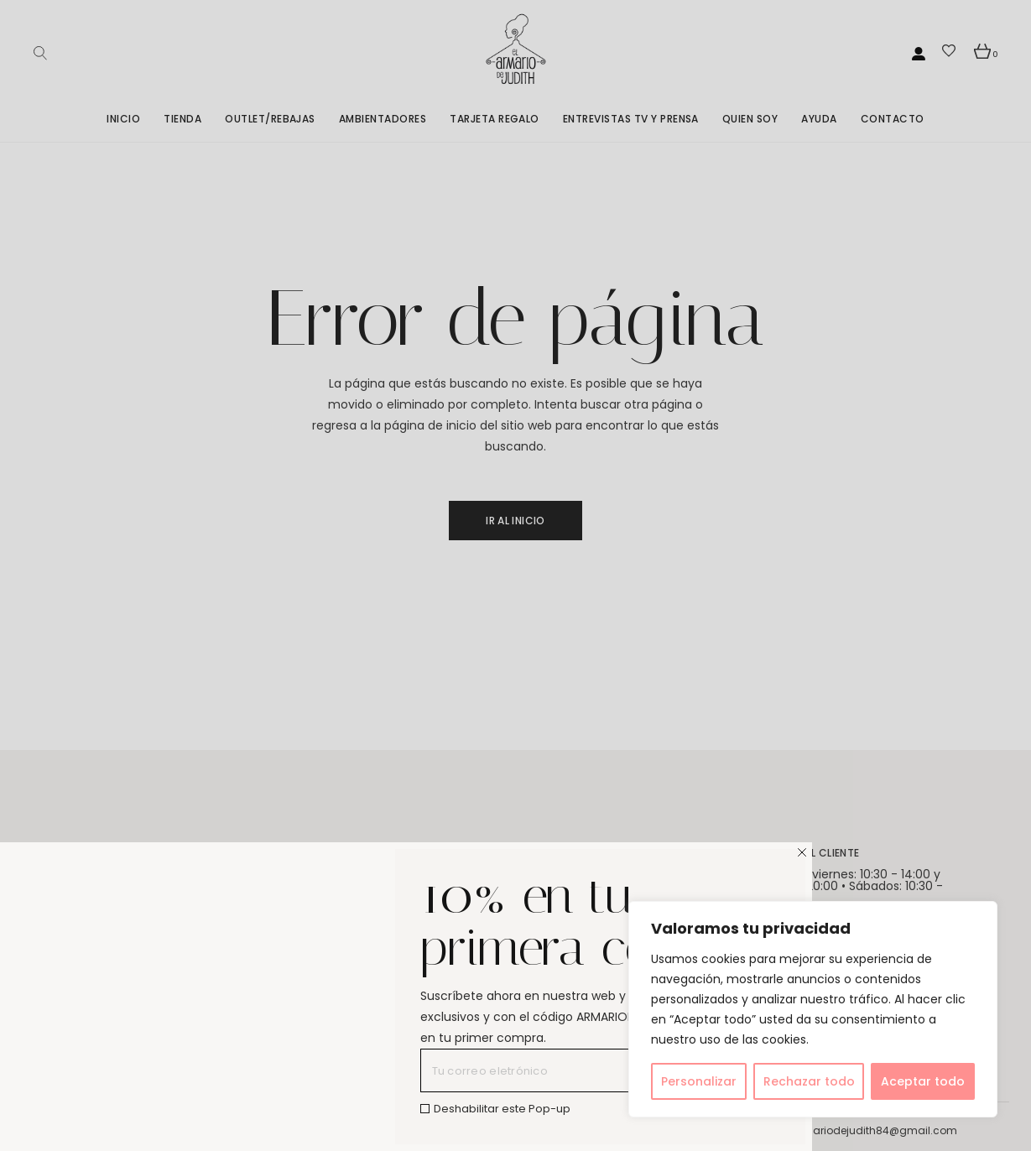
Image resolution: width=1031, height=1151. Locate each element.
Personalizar (699, 1081)
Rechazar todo (809, 1081)
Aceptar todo (923, 1081)
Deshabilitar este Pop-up (502, 1108)
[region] (812, 1009)
